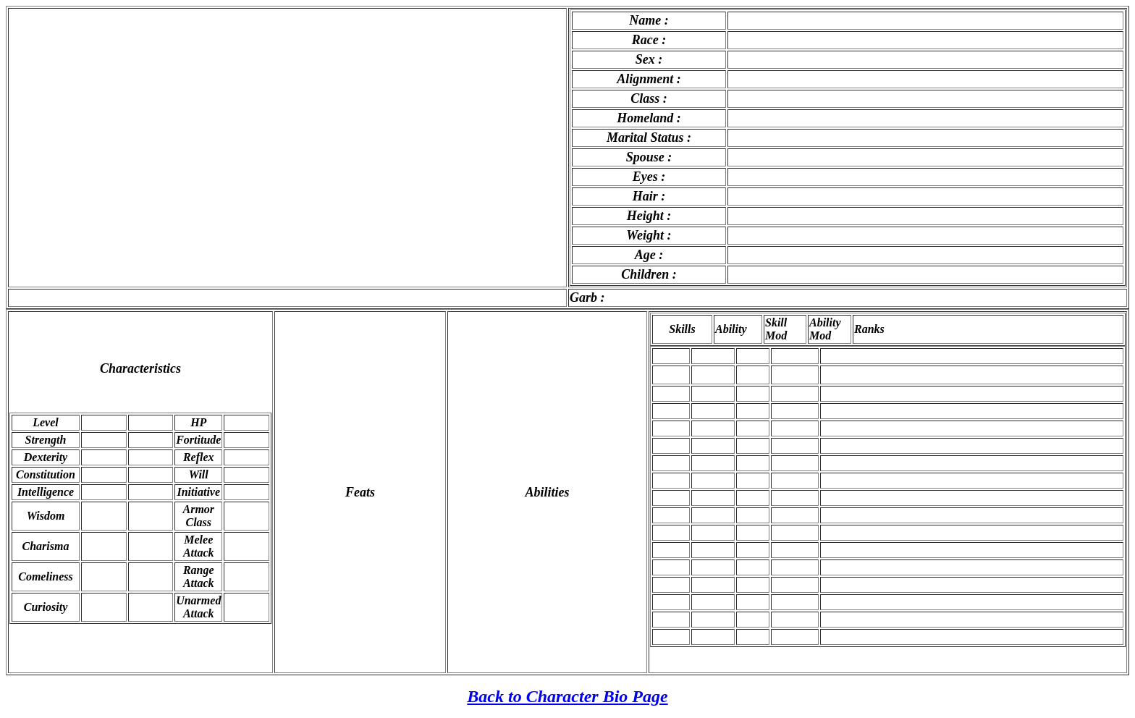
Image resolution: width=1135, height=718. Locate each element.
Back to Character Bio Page (567, 696)
